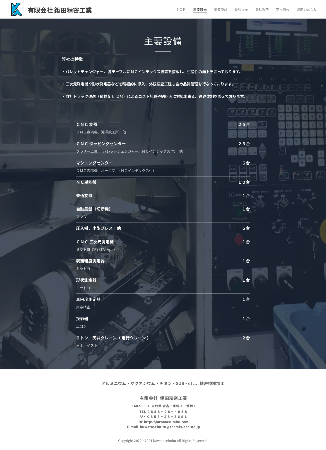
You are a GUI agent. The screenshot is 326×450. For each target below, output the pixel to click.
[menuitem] (185, 9)
